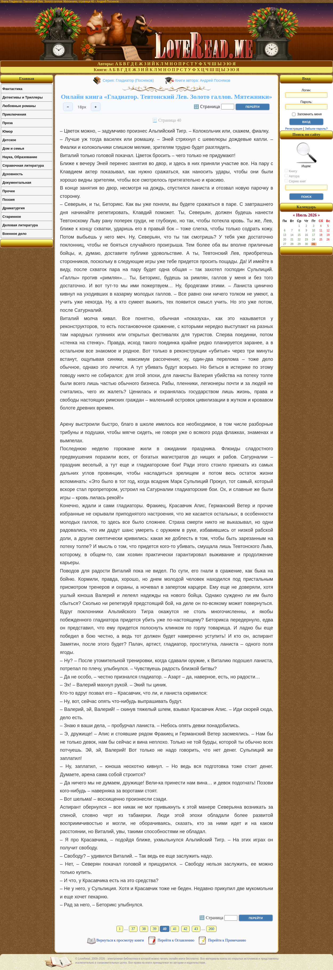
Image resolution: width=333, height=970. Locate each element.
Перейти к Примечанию (227, 940)
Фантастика (12, 89)
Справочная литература (23, 165)
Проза (7, 123)
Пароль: (306, 105)
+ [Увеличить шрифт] (96, 107)
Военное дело (14, 234)
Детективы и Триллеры (22, 97)
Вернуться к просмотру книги (120, 940)
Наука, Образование (19, 157)
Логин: (306, 93)
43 (196, 929)
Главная (26, 78)
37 (133, 929)
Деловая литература (20, 225)
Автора (292, 176)
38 (144, 929)
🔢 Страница (207, 106)
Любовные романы (19, 106)
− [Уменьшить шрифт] (68, 107)
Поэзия (8, 200)
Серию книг (295, 181)
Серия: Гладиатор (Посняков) (128, 80)
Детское (9, 140)
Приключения (14, 114)
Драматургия (13, 208)
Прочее (8, 191)
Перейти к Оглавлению (176, 940)
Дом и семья (13, 148)
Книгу (291, 171)
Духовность (12, 174)
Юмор (7, 131)
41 (175, 929)
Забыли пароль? (316, 128)
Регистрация (293, 128)
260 (211, 929)
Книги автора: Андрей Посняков (202, 80)
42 (185, 929)
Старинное (11, 217)
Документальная (16, 183)
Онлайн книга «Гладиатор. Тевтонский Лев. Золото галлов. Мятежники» (166, 96)
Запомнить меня (307, 114)
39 (154, 929)
